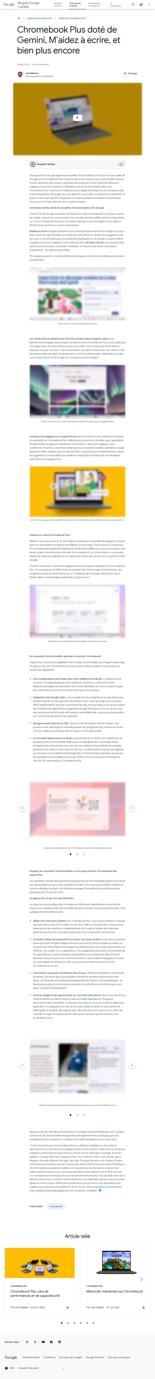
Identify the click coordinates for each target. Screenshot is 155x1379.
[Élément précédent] (22, 808)
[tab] (61, 1323)
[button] (130, 73)
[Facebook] (51, 1342)
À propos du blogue (119, 1357)
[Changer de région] (41, 1368)
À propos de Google (70, 1357)
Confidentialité (31, 1357)
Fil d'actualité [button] (115, 4)
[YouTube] (43, 1342)
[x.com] (35, 1342)
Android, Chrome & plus (72, 18)
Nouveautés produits (39, 18)
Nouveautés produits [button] (75, 4)
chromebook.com (103, 1131)
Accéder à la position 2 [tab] (77, 854)
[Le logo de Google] (11, 1357)
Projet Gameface (89, 999)
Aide (10, 1368)
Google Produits (95, 1357)
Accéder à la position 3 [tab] (84, 854)
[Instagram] (27, 1342)
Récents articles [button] (58, 4)
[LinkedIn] (59, 1342)
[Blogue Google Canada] (18, 18)
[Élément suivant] (132, 808)
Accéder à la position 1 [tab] (70, 854)
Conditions (49, 1357)
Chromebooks (55, 1206)
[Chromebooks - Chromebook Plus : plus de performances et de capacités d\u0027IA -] (40, 1281)
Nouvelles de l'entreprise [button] (94, 4)
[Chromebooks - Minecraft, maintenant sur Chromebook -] (115, 1281)
